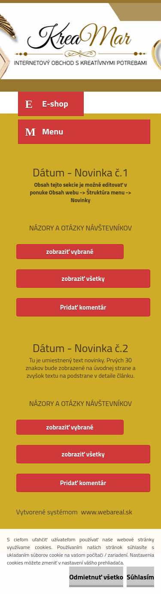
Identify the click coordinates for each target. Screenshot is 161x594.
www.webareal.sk (106, 512)
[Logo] (75, 42)
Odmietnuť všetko (96, 577)
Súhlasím (140, 577)
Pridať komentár (83, 307)
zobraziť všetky (82, 279)
